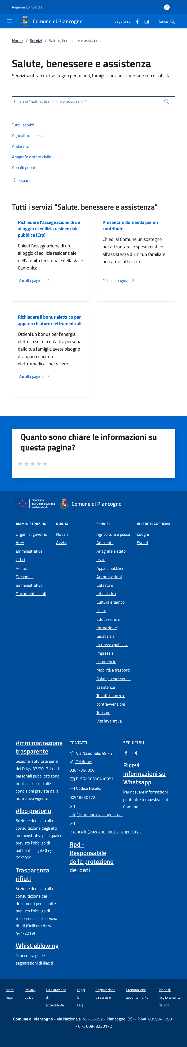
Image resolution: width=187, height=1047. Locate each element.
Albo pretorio (33, 811)
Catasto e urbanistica (106, 589)
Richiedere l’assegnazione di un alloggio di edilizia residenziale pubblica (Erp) (49, 228)
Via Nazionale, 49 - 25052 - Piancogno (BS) (93, 752)
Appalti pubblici (109, 568)
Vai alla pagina (34, 280)
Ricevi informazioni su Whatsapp (144, 773)
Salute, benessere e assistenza (113, 683)
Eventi (142, 542)
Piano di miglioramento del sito (170, 997)
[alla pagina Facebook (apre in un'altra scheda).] (135, 21)
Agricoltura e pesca (113, 534)
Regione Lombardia (27, 7)
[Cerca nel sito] (172, 21)
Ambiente (105, 542)
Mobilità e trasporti (113, 670)
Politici (22, 568)
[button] (22, 180)
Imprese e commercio (106, 657)
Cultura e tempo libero (110, 606)
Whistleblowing (37, 945)
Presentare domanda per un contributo (130, 225)
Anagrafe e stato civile (111, 555)
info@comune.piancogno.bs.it (93, 811)
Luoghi (143, 534)
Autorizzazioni (109, 577)
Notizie (62, 534)
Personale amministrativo (29, 581)
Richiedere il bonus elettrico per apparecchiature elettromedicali (49, 320)
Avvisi (61, 542)
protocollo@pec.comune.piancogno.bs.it (93, 827)
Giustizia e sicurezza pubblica (112, 640)
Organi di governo (31, 534)
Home (17, 40)
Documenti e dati (31, 593)
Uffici (20, 559)
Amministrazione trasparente (39, 747)
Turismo (103, 712)
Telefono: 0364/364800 (82, 765)
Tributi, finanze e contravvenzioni (110, 699)
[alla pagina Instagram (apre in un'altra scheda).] (144, 21)
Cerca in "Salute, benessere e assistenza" (50, 101)
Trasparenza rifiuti (32, 874)
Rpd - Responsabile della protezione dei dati (91, 857)
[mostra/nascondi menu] (9, 21)
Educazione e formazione (108, 623)
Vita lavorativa (109, 721)
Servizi (36, 40)
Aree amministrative (29, 546)
